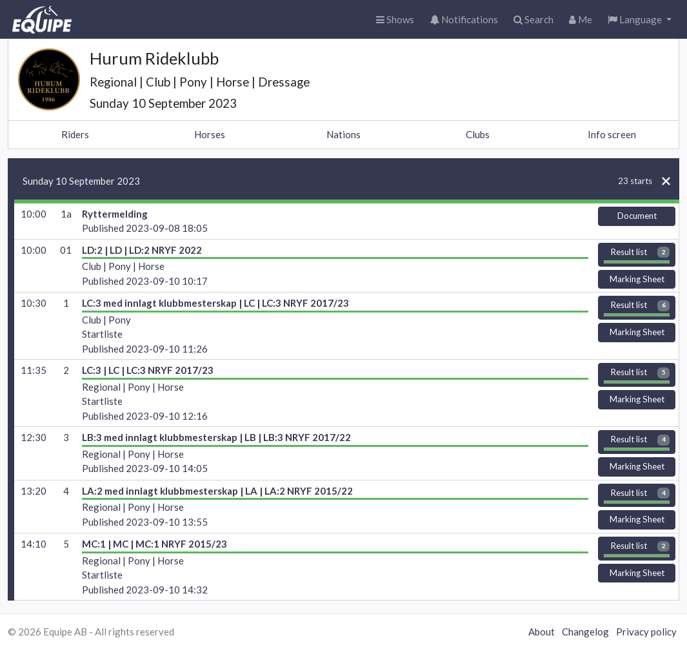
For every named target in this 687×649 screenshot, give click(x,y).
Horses (209, 134)
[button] (639, 19)
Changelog (585, 631)
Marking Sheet (637, 279)
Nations (343, 134)
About (541, 631)
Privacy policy (646, 631)
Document (637, 216)
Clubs (478, 134)
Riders (75, 134)
